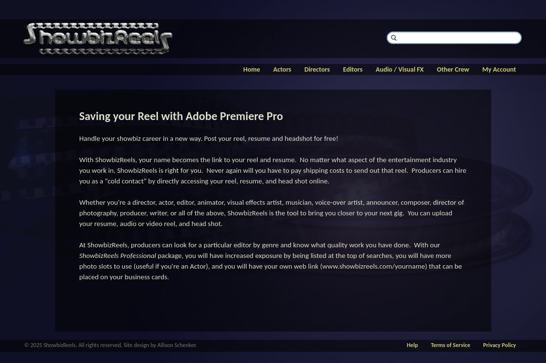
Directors (317, 69)
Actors (282, 69)
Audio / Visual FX (399, 69)
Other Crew (453, 69)
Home (251, 69)
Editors (352, 69)
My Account (499, 69)
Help (412, 345)
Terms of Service (450, 345)
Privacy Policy (499, 345)
